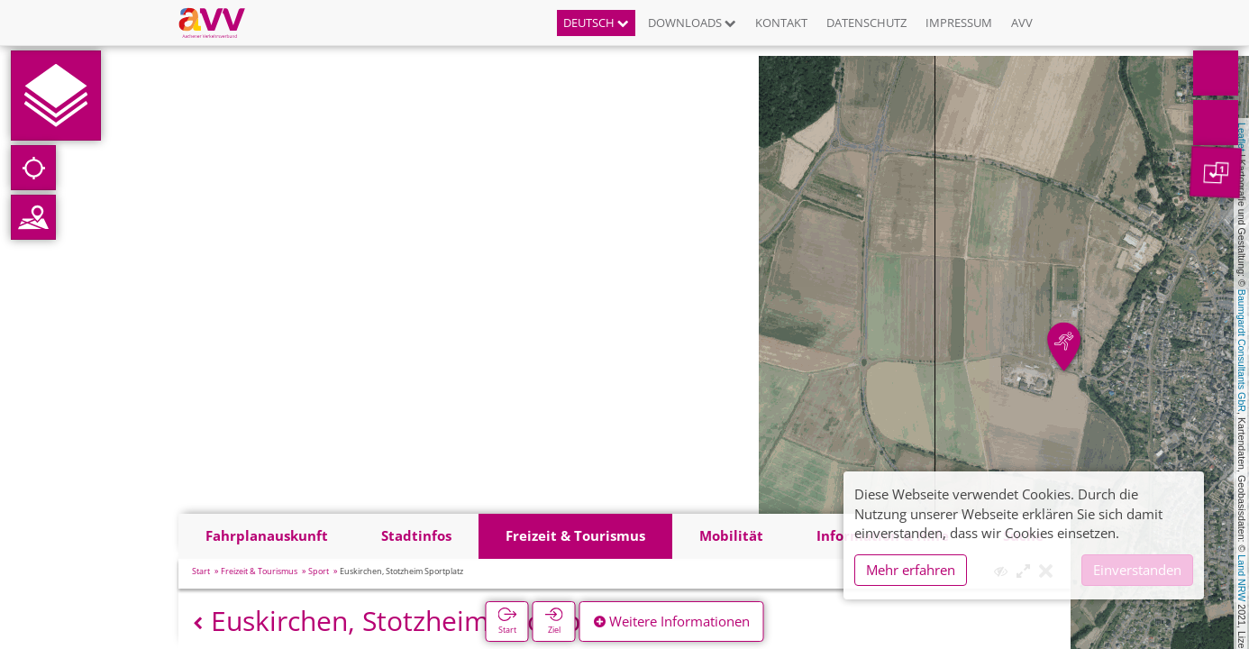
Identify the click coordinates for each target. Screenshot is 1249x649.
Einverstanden (1137, 570)
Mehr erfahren (910, 570)
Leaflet (1241, 137)
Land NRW (1241, 577)
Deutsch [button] (596, 22)
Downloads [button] (692, 22)
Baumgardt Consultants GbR (1241, 350)
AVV (1022, 22)
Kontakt (781, 22)
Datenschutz (866, 22)
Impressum (958, 22)
